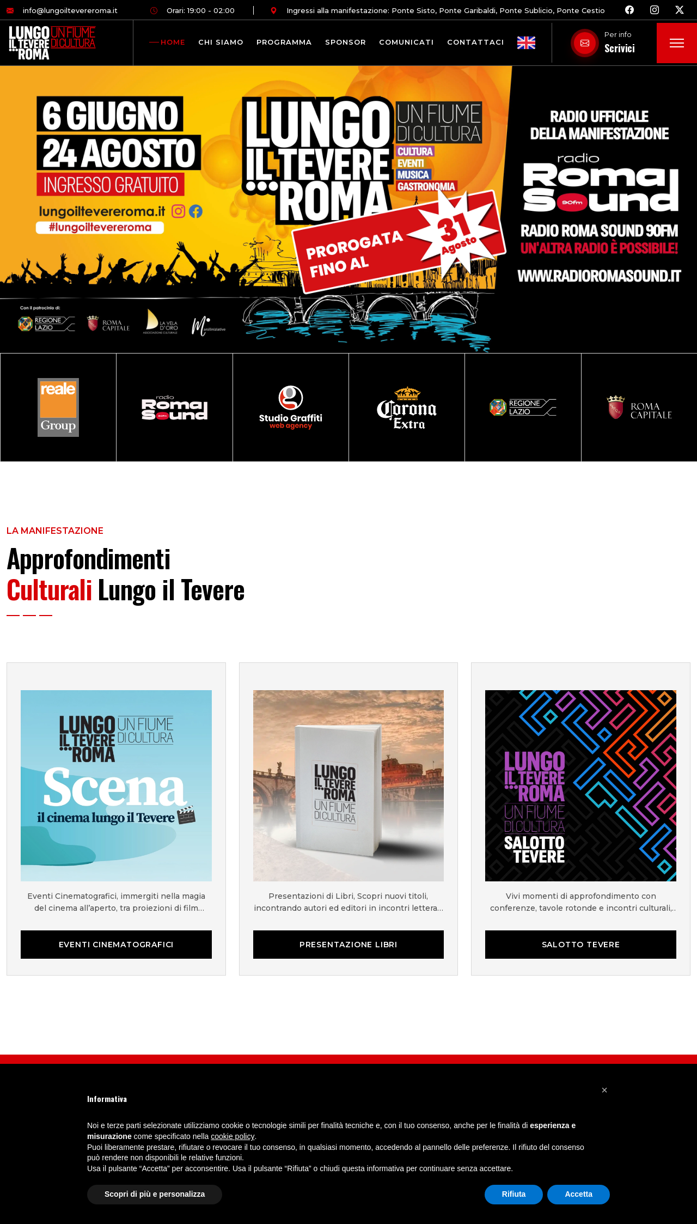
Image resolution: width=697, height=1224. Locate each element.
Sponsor (345, 42)
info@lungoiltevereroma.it (62, 10)
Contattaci (475, 42)
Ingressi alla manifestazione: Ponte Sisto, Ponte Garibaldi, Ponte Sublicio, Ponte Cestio (437, 10)
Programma (284, 42)
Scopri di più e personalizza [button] (155, 1194)
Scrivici (619, 48)
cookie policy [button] (232, 1136)
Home (173, 42)
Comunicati (406, 42)
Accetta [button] (578, 1194)
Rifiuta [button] (514, 1194)
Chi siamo (220, 42)
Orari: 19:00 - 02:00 (192, 10)
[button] (604, 1089)
